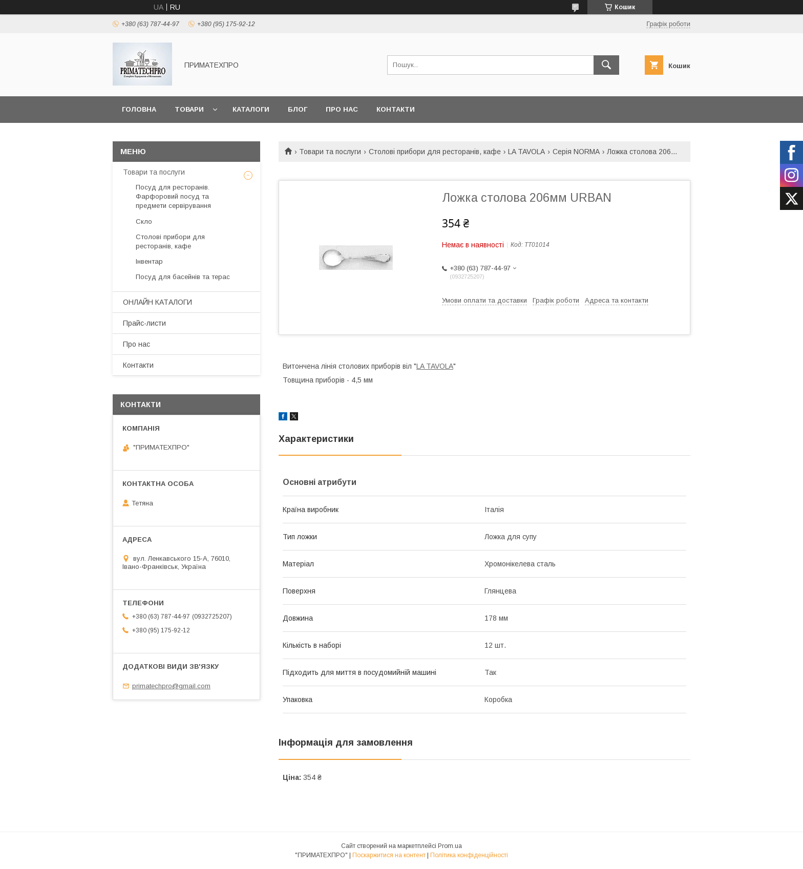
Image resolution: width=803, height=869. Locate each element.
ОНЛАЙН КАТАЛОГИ (157, 302)
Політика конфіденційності (469, 855)
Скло (144, 221)
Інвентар (149, 261)
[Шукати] (606, 65)
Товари (189, 109)
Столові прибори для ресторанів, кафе (435, 151)
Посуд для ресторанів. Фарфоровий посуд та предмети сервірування (173, 196)
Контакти (395, 109)
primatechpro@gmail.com (171, 686)
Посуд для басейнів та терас (183, 277)
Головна (139, 109)
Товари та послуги (330, 151)
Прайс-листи (144, 323)
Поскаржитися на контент (389, 855)
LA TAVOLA (526, 151)
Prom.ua (450, 846)
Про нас (342, 109)
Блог (297, 109)
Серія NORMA (576, 151)
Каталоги (251, 109)
